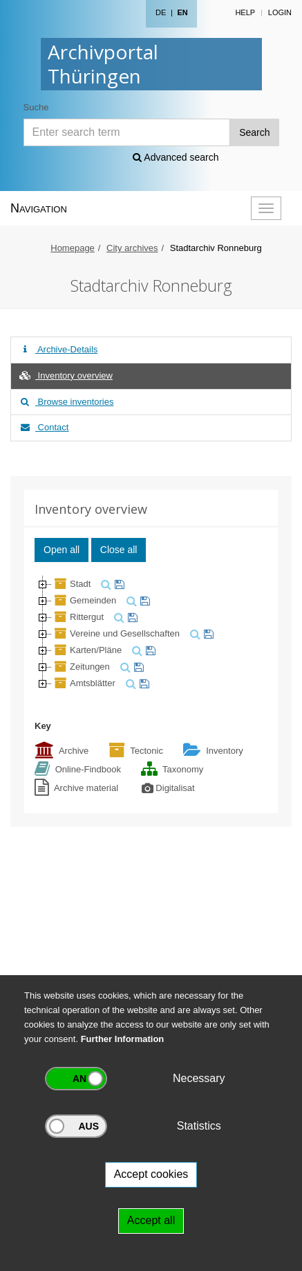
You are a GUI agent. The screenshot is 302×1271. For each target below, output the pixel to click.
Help (245, 12)
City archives (132, 248)
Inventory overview (65, 375)
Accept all (151, 1220)
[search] (104, 584)
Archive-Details (57, 349)
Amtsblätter (83, 683)
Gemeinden (84, 600)
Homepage (72, 248)
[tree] (151, 634)
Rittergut (78, 617)
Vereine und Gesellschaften (116, 633)
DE (160, 12)
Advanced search (175, 157)
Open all (61, 549)
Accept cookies (151, 1174)
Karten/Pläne (87, 650)
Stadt (71, 584)
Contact (43, 427)
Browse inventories (65, 402)
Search (254, 132)
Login (280, 12)
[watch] (117, 584)
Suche (36, 107)
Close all (119, 549)
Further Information (122, 1039)
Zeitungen (81, 666)
